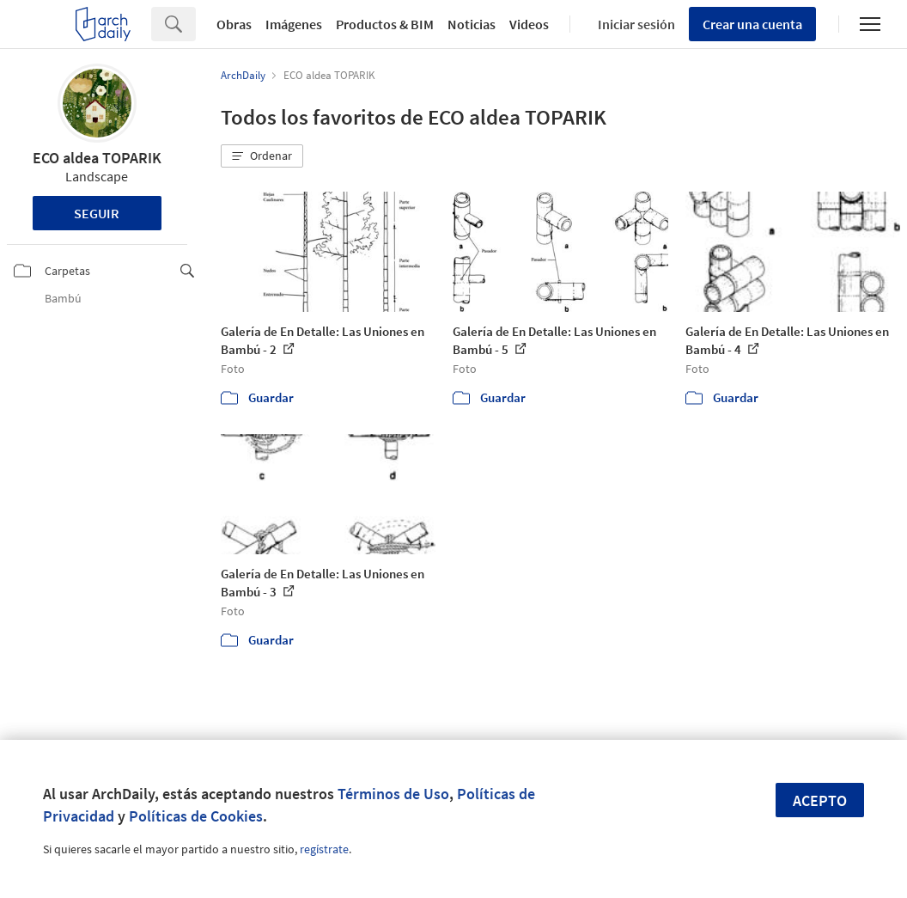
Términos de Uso (393, 793)
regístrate (324, 849)
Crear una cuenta (752, 24)
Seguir (96, 213)
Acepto (820, 800)
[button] (262, 156)
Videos (529, 24)
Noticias (471, 24)
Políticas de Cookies (196, 816)
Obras (234, 24)
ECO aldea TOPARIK (97, 158)
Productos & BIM (385, 24)
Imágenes (293, 24)
